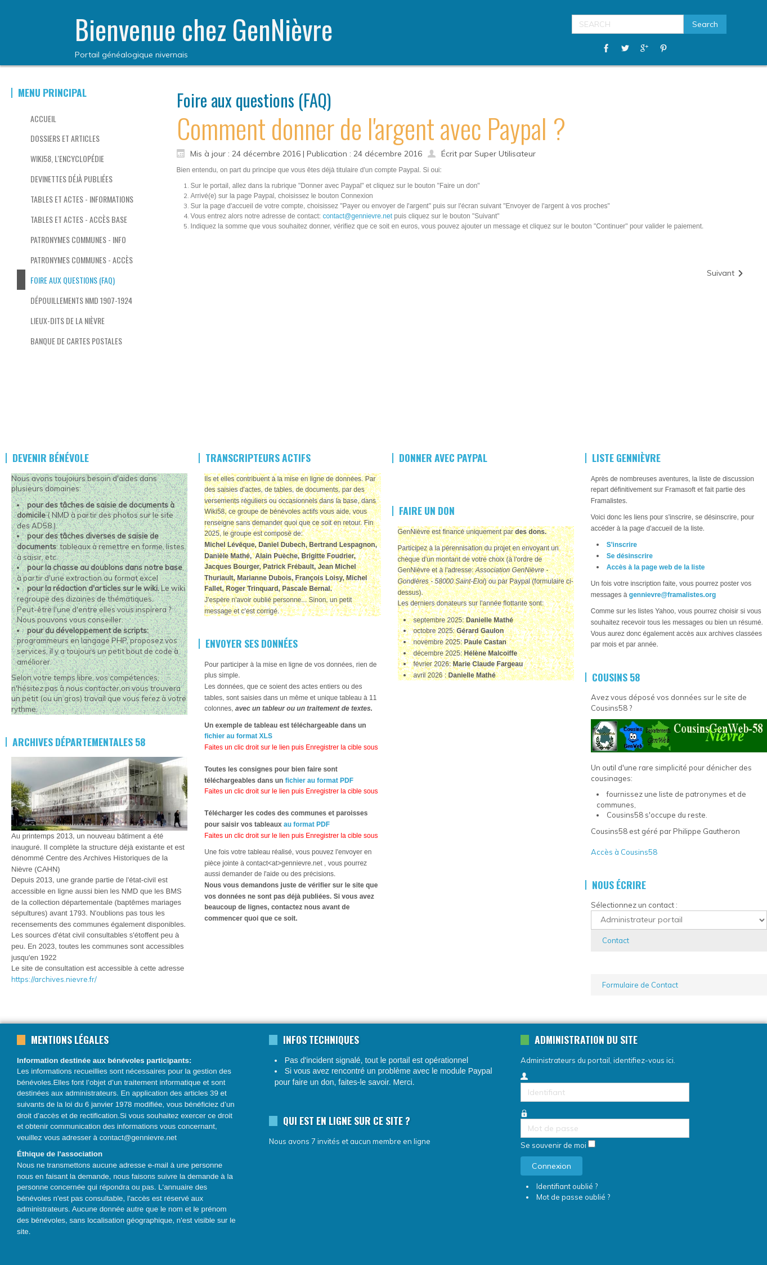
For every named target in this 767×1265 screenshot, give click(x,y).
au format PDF (307, 824)
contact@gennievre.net (357, 216)
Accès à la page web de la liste (656, 567)
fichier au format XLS (238, 736)
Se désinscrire (630, 556)
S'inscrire (622, 545)
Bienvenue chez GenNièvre (204, 29)
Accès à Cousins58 (624, 851)
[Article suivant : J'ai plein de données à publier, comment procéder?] (725, 273)
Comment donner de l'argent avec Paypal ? (371, 128)
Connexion (551, 1166)
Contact (615, 940)
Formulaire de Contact (640, 984)
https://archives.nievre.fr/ (54, 979)
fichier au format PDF (319, 780)
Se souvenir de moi (553, 1145)
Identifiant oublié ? (567, 1186)
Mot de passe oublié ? (573, 1196)
